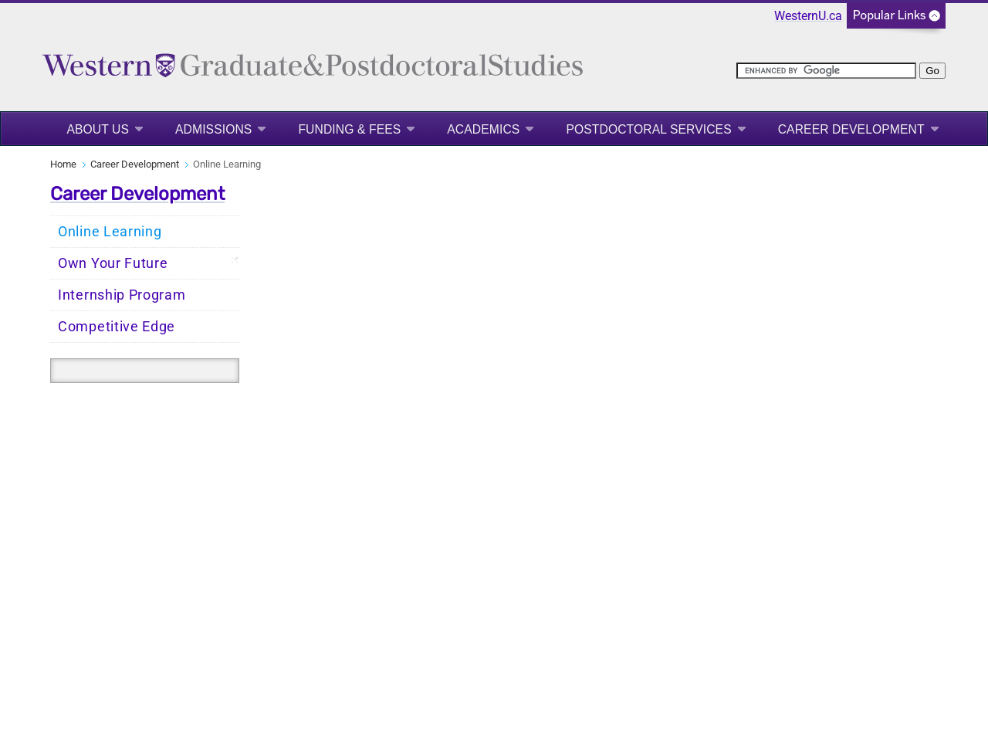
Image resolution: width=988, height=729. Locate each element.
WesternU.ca (808, 15)
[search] (826, 71)
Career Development (851, 129)
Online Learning (110, 231)
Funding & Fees (349, 129)
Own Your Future (113, 263)
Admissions (213, 129)
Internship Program (122, 295)
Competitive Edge (116, 326)
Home (63, 164)
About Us (97, 129)
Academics (483, 129)
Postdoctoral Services (648, 129)
